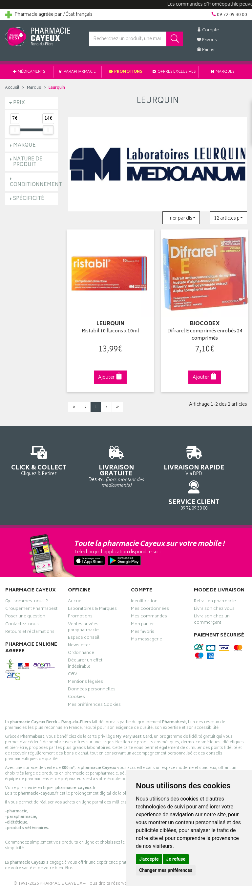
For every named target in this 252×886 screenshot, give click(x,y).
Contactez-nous (22, 601)
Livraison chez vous (214, 586)
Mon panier (142, 601)
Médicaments (29, 72)
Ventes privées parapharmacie (83, 604)
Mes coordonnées (150, 586)
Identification (144, 578)
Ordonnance (81, 630)
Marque (34, 87)
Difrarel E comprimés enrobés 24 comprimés (204, 332)
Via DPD (157, 461)
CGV (72, 651)
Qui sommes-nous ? (26, 578)
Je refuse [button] (175, 859)
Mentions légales (85, 659)
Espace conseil (83, 614)
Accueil (12, 87)
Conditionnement (36, 184)
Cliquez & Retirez (31, 461)
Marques (223, 72)
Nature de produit (28, 162)
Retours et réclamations (29, 609)
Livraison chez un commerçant (212, 596)
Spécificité (28, 198)
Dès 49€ (94, 464)
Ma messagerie (146, 616)
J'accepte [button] (149, 859)
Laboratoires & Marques (92, 586)
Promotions (126, 72)
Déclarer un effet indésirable (85, 641)
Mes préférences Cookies (94, 682)
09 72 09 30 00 (220, 457)
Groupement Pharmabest (31, 586)
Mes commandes (149, 593)
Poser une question (25, 593)
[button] (181, 217)
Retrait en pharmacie (215, 578)
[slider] (14, 129)
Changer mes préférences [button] (165, 870)
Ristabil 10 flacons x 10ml (110, 329)
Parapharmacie (77, 72)
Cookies (76, 674)
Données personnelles (92, 666)
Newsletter (79, 622)
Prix (19, 103)
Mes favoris (142, 609)
